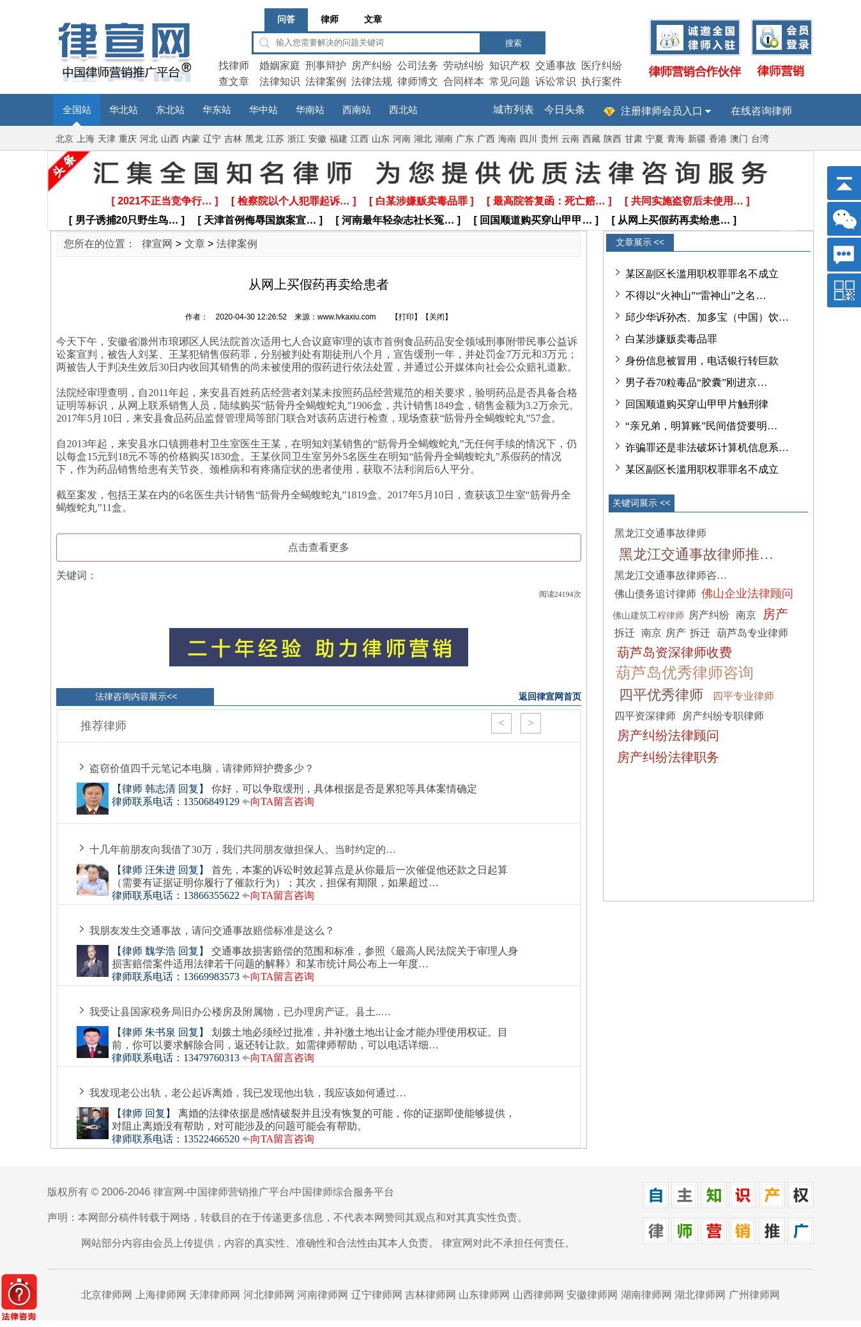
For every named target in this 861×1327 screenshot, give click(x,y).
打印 (406, 316)
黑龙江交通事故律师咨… (670, 575)
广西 (486, 139)
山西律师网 (538, 1294)
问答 (286, 19)
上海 (86, 139)
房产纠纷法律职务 (668, 757)
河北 (149, 139)
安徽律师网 (592, 1294)
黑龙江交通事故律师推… (696, 554)
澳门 (739, 139)
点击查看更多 (318, 547)
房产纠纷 (371, 65)
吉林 (233, 139)
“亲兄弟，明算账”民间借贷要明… (701, 425)
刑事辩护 (325, 65)
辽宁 (212, 139)
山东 (381, 139)
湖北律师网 (700, 1294)
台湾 (760, 139)
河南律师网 (322, 1294)
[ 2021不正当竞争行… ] (164, 201)
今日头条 (564, 109)
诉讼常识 (555, 81)
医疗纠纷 (601, 65)
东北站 (170, 110)
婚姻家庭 (279, 65)
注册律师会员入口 (662, 110)
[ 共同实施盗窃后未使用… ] (687, 201)
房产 (775, 614)
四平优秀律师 (661, 695)
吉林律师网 (430, 1294)
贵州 (549, 139)
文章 (373, 19)
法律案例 (325, 81)
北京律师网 (106, 1294)
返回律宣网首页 (550, 696)
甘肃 (634, 139)
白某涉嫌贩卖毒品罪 (671, 339)
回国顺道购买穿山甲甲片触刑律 (696, 404)
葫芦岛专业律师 (752, 632)
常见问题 (509, 81)
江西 (360, 139)
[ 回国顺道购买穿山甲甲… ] (536, 220)
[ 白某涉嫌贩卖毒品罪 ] (421, 201)
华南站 (310, 110)
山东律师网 (484, 1294)
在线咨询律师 (761, 110)
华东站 (216, 110)
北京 (64, 139)
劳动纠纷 (463, 65)
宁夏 (655, 139)
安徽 (317, 139)
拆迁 (624, 632)
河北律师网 (268, 1294)
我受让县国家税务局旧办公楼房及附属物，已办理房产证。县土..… (240, 1011)
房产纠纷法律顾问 (668, 735)
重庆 (128, 139)
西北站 (403, 110)
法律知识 (279, 81)
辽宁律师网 (376, 1294)
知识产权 (509, 65)
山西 (170, 139)
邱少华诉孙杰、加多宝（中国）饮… (707, 317)
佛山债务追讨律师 (655, 593)
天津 (107, 139)
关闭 (437, 316)
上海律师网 (161, 1294)
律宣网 (157, 243)
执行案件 (601, 81)
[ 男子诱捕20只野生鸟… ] (127, 220)
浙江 (296, 139)
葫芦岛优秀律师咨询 (685, 672)
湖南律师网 (646, 1294)
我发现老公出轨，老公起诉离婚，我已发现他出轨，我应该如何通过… (247, 1092)
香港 (718, 139)
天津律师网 (214, 1294)
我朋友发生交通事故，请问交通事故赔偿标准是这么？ (212, 930)
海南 (507, 139)
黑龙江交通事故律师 (660, 533)
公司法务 (417, 65)
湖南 (444, 139)
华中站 (263, 110)
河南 (402, 139)
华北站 (123, 110)
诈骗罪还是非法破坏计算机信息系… (707, 447)
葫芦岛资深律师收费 (674, 652)
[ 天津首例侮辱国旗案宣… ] (260, 220)
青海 (676, 139)
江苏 (275, 139)
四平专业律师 (743, 696)
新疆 (697, 139)
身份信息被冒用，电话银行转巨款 (702, 360)
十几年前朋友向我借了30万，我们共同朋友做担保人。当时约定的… (242, 849)
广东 (465, 139)
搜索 (513, 43)
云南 (570, 139)
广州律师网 (754, 1294)
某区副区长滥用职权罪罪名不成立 (702, 273)
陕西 (612, 139)
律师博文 (417, 81)
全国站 (77, 110)
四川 (528, 139)
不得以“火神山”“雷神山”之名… (695, 295)
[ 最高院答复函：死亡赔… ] (549, 201)
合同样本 (463, 81)
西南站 (356, 110)
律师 (330, 19)
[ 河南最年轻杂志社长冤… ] (398, 220)
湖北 (423, 139)
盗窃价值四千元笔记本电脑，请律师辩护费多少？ (201, 768)
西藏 (591, 139)
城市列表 (513, 109)
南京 (746, 615)
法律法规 (371, 81)
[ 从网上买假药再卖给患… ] (674, 220)
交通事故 (555, 65)
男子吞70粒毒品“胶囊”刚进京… (696, 382)
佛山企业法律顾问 (747, 593)
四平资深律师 (645, 715)
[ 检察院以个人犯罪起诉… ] (293, 201)
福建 (338, 139)
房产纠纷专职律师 (723, 715)
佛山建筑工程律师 (648, 615)
